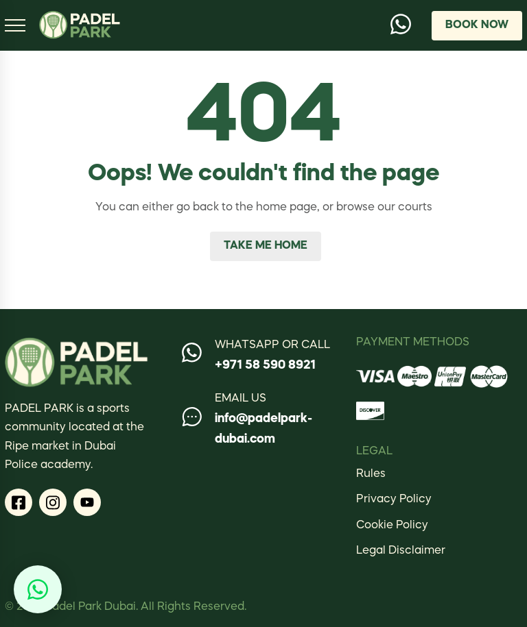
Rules (371, 474)
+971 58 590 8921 (265, 365)
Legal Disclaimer (400, 550)
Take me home (265, 246)
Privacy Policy (394, 499)
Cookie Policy (392, 525)
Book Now (476, 25)
